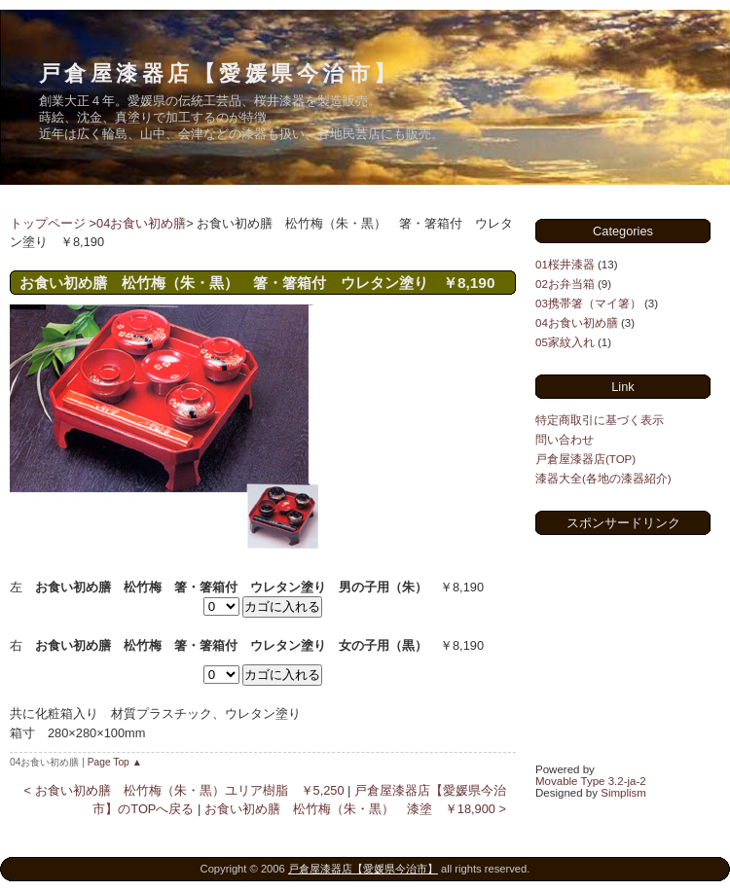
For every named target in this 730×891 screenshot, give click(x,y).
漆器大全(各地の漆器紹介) (603, 478)
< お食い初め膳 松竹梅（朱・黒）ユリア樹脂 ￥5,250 (184, 790)
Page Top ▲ (115, 762)
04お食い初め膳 (141, 223)
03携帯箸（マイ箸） (588, 303)
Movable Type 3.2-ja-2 (590, 781)
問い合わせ (564, 440)
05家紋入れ (565, 342)
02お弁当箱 (565, 284)
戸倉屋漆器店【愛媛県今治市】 (219, 73)
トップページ (48, 223)
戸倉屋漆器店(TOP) (585, 459)
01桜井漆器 (565, 264)
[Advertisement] (632, 647)
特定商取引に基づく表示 (599, 420)
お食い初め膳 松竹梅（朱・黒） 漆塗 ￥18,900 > (355, 809)
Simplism (623, 793)
